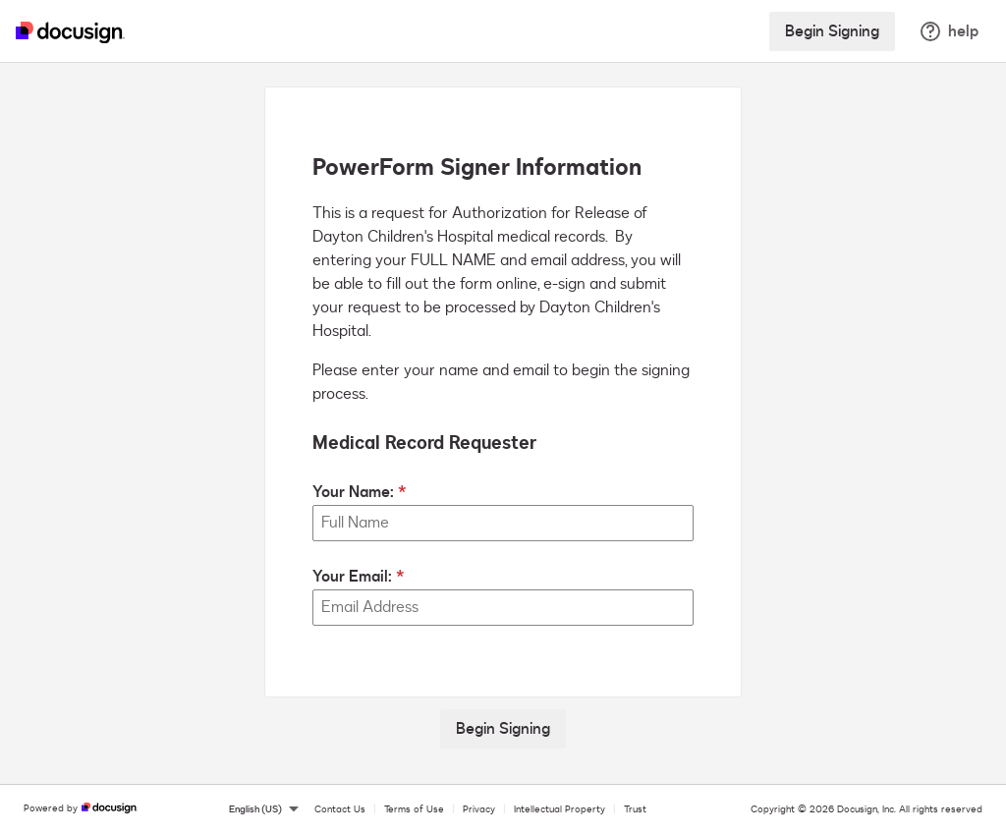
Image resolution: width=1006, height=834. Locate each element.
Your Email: (352, 576)
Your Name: (353, 492)
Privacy (479, 809)
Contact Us (339, 809)
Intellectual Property (559, 809)
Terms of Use (414, 809)
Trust (635, 809)
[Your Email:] (503, 607)
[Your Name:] (503, 523)
